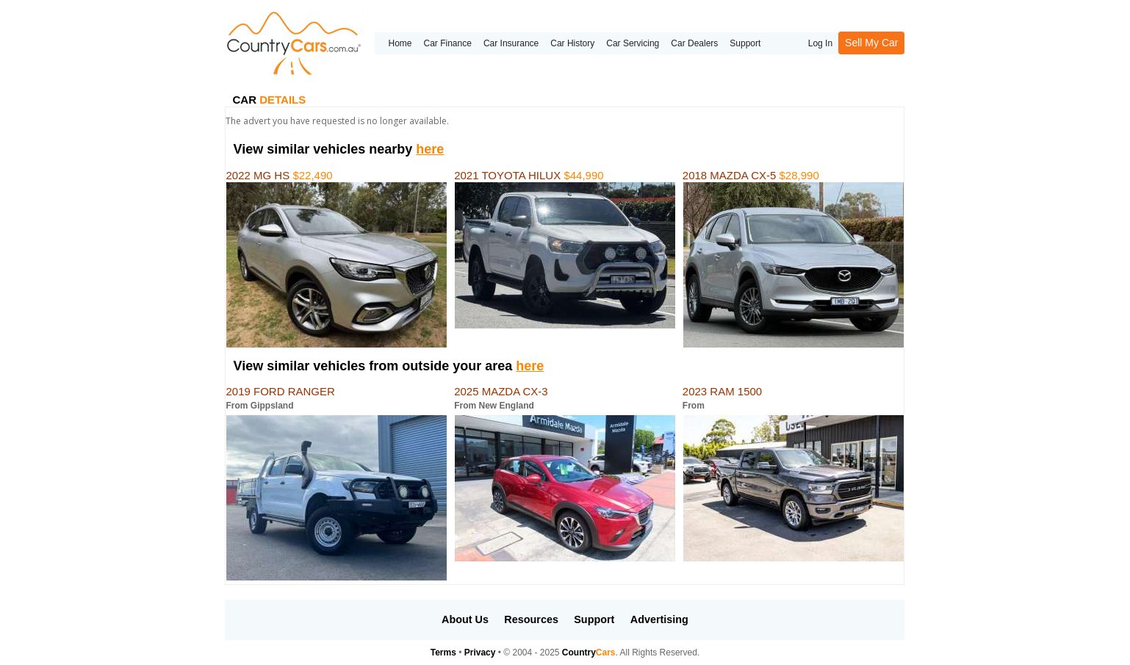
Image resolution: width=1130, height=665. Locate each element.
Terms (443, 652)
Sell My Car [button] (871, 42)
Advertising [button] (659, 619)
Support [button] (594, 619)
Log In (820, 43)
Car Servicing (632, 43)
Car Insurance (511, 43)
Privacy (480, 652)
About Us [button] (465, 619)
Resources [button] (531, 619)
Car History (572, 43)
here (430, 149)
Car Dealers (694, 43)
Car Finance (448, 43)
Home (399, 43)
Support (745, 43)
